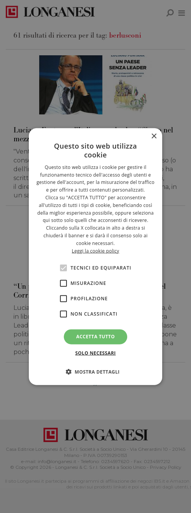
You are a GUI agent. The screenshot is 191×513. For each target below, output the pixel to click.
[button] (95, 371)
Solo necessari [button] (95, 352)
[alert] (95, 256)
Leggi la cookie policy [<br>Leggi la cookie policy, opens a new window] (95, 250)
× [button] (153, 136)
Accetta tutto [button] (95, 336)
